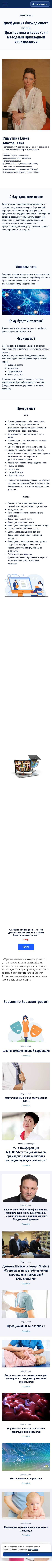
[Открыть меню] (5, 4)
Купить (26, 947)
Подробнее (26, 1056)
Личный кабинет (40, 4)
